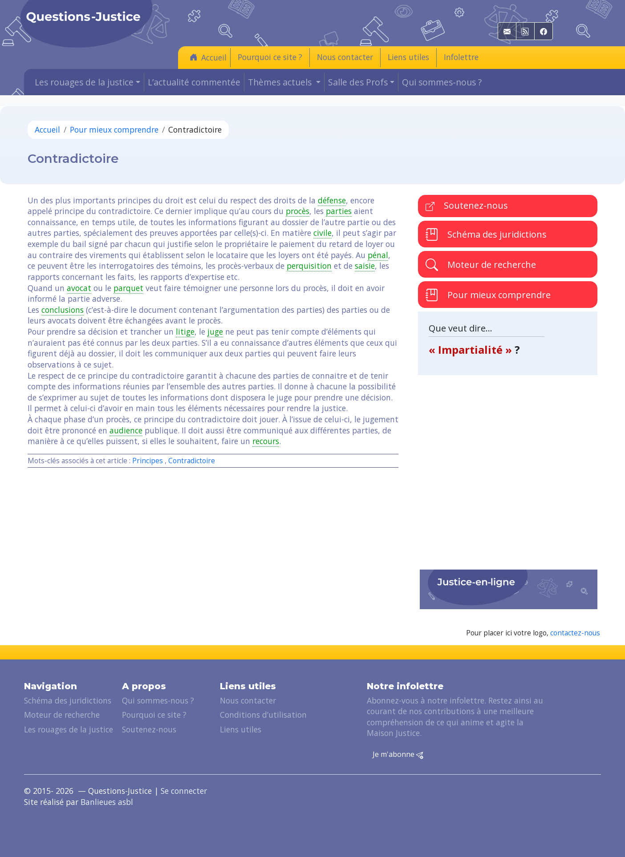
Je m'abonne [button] (398, 754)
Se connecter (184, 790)
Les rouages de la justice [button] (84, 82)
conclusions (62, 309)
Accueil (208, 57)
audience (126, 430)
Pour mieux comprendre (114, 129)
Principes (147, 460)
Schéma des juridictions (486, 234)
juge (215, 331)
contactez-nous (575, 633)
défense (332, 200)
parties (339, 211)
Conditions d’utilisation (263, 714)
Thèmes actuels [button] (281, 82)
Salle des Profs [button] (358, 82)
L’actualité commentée (194, 82)
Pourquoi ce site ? (270, 57)
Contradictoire (191, 460)
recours (265, 441)
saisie (365, 265)
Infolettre (461, 57)
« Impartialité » (472, 349)
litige (185, 331)
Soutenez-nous (467, 205)
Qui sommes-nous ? (442, 82)
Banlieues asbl (107, 801)
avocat (79, 288)
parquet (128, 288)
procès (297, 211)
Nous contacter (345, 57)
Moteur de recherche (481, 265)
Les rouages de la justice (68, 729)
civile (322, 232)
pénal (378, 255)
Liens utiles (408, 57)
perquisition (309, 265)
